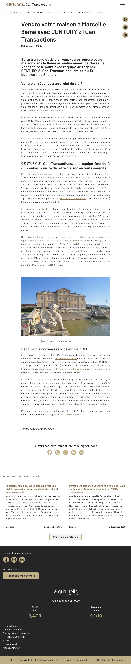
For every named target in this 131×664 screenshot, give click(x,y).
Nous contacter (11, 647)
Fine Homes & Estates (15, 636)
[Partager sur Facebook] (125, 19)
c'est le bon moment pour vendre (45, 110)
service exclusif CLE (66, 358)
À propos (8, 640)
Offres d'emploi (11, 625)
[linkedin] (22, 560)
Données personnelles (78, 659)
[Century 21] (28, 4)
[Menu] (122, 4)
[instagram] (14, 560)
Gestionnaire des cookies (110, 659)
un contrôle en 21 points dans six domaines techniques (75, 368)
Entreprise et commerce (16, 633)
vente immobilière (69, 414)
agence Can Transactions (37, 173)
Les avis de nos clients (34, 208)
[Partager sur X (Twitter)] (125, 27)
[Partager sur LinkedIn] (125, 35)
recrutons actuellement (73, 198)
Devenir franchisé (12, 629)
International (10, 644)
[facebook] (6, 560)
